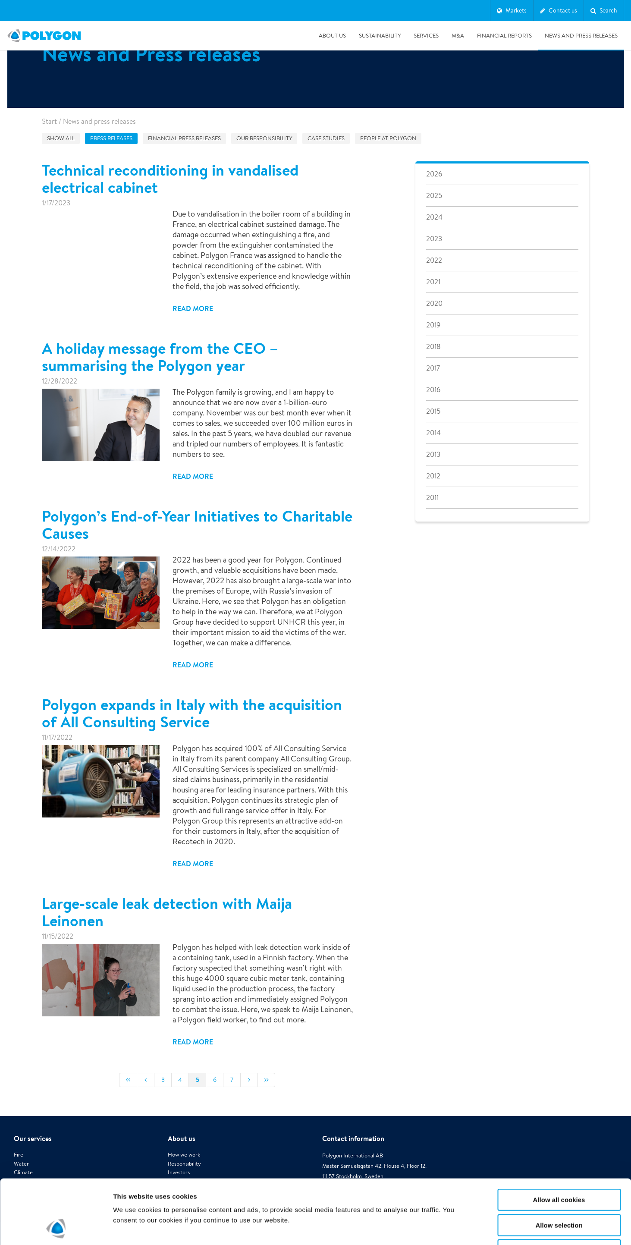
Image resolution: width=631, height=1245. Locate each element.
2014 (433, 432)
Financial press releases (184, 138)
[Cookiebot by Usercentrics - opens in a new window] (56, 1228)
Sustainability (380, 35)
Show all (61, 138)
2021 (433, 281)
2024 (434, 217)
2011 (432, 497)
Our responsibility (264, 138)
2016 (433, 389)
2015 (433, 411)
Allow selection (558, 1165)
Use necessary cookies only (559, 1190)
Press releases (111, 138)
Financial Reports (504, 35)
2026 (434, 174)
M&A (458, 35)
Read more (193, 308)
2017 (433, 368)
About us (332, 35)
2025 (434, 195)
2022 (434, 260)
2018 (433, 346)
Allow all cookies (559, 1139)
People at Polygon (388, 138)
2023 (434, 238)
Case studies (326, 138)
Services (426, 35)
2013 (433, 454)
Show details (453, 1228)
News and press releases (581, 35)
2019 (433, 325)
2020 (434, 303)
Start (49, 121)
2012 (433, 476)
